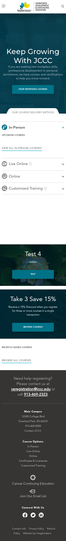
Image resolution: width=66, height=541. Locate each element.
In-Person (33, 446)
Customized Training (33, 465)
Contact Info (19, 529)
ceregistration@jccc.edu (31, 389)
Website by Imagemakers (37, 533)
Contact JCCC (33, 431)
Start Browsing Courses (33, 89)
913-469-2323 (36, 394)
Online (33, 456)
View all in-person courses (22, 148)
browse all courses (16, 360)
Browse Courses (33, 327)
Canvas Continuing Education (33, 479)
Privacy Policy (37, 529)
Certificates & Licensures (33, 461)
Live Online (33, 451)
